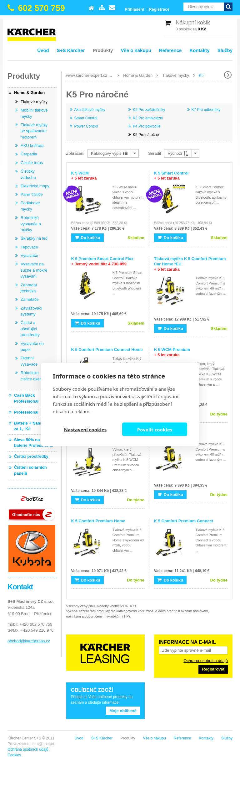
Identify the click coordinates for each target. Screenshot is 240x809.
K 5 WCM (84, 176)
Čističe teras (32, 162)
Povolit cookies (154, 429)
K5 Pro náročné (146, 135)
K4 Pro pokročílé (147, 126)
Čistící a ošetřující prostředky (30, 328)
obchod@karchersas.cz (29, 641)
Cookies (14, 755)
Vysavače (29, 255)
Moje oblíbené (123, 710)
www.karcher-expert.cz (86, 75)
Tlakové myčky (175, 75)
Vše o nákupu (136, 50)
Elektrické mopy (35, 186)
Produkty (102, 50)
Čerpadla (29, 154)
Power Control (86, 126)
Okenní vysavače (29, 361)
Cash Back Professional (26, 398)
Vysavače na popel (32, 346)
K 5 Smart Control (171, 176)
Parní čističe (32, 194)
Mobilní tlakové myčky (34, 113)
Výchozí (178, 153)
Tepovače (29, 247)
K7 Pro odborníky (206, 109)
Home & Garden (137, 75)
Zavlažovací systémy (31, 311)
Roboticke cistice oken (31, 375)
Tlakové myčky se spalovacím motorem (34, 131)
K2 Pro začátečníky (149, 109)
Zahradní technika (29, 288)
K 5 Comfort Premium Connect (183, 521)
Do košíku (87, 237)
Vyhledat (228, 7)
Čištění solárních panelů (30, 470)
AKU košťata (32, 145)
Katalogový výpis (109, 153)
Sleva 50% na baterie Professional (33, 442)
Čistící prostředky (31, 456)
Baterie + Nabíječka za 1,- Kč (33, 426)
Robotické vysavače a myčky (31, 223)
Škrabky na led (34, 238)
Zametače (30, 299)
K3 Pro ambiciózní (148, 118)
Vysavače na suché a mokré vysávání (34, 270)
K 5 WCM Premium (172, 352)
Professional (26, 412)
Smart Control (86, 118)
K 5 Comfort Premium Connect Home (107, 349)
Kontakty (199, 50)
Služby (225, 50)
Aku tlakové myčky (89, 109)
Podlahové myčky (30, 206)
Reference (170, 50)
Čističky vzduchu (28, 174)
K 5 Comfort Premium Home (98, 521)
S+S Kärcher (71, 50)
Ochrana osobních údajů (205, 660)
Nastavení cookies (85, 429)
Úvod (43, 50)
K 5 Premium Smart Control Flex (102, 261)
